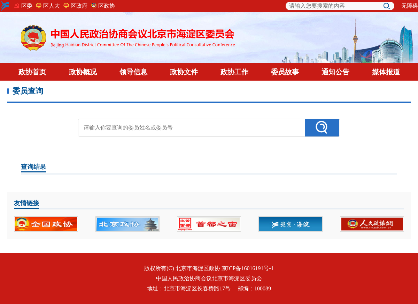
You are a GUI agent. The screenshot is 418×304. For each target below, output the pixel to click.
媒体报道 (386, 72)
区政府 (79, 6)
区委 (26, 6)
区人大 (51, 6)
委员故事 (285, 72)
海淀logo (5, 6)
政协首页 (32, 72)
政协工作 (234, 72)
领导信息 (133, 72)
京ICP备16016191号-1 (248, 268)
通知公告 (335, 72)
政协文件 (184, 72)
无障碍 (409, 6)
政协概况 (83, 72)
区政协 (106, 6)
